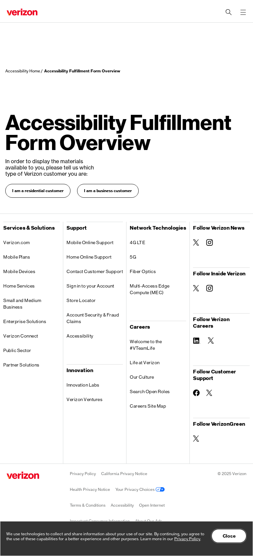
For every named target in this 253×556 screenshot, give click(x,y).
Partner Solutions (21, 364)
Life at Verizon (145, 362)
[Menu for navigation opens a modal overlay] (243, 12)
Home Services (19, 286)
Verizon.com (16, 242)
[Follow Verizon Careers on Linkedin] (197, 340)
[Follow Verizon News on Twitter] (196, 242)
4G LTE (137, 242)
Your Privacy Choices (140, 489)
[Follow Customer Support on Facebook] (196, 393)
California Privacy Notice (124, 473)
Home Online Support (89, 257)
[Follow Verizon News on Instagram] (209, 242)
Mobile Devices (19, 271)
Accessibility (80, 336)
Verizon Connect (20, 336)
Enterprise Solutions (24, 321)
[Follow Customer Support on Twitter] (209, 393)
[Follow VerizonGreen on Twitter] (196, 438)
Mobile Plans (16, 257)
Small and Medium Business (22, 304)
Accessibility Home (22, 70)
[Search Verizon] (228, 12)
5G (133, 257)
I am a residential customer (38, 190)
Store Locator (81, 300)
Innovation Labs (83, 385)
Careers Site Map (148, 406)
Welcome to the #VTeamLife (146, 345)
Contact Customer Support (95, 271)
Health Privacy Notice (90, 489)
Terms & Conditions (87, 505)
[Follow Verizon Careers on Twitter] (211, 340)
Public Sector (17, 350)
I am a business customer (108, 190)
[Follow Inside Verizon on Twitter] (196, 288)
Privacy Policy (83, 473)
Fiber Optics (143, 271)
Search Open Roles (150, 391)
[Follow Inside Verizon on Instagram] (209, 288)
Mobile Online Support (90, 242)
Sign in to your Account (90, 286)
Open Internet (152, 505)
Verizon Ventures (84, 399)
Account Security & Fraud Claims (93, 318)
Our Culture (142, 377)
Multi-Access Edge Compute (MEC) (150, 289)
